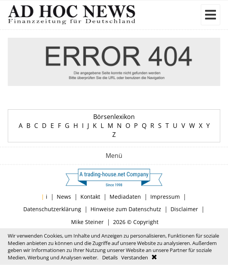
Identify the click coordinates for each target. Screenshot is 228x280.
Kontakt (90, 196)
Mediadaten (125, 196)
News (64, 196)
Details (110, 257)
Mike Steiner (87, 222)
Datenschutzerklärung (52, 209)
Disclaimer (184, 209)
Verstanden (134, 257)
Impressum (165, 196)
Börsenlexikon (114, 116)
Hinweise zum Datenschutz (126, 209)
